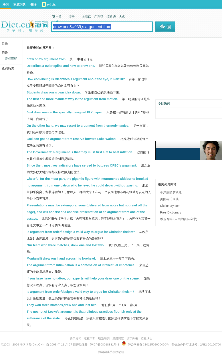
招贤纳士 (146, 338)
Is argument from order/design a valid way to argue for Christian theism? (80, 291)
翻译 (33, 4)
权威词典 (19, 4)
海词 (5, 4)
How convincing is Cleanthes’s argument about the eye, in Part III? (76, 79)
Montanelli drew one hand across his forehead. (61, 258)
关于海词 (75, 338)
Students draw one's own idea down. (54, 92)
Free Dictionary (170, 212)
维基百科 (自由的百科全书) (178, 219)
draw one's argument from (46, 59)
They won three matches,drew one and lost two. (62, 305)
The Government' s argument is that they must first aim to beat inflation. (80, 152)
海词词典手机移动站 (111, 352)
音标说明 (11, 58)
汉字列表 (132, 338)
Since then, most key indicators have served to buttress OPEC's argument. (82, 165)
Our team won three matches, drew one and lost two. (66, 245)
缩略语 (111, 16)
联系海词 (104, 338)
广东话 (98, 16)
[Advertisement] (188, 70)
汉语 (71, 16)
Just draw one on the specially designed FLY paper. (65, 112)
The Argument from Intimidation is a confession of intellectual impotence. (81, 265)
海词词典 (25, 344)
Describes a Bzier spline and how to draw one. (61, 66)
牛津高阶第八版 (171, 192)
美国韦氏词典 (169, 199)
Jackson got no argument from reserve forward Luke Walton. (72, 139)
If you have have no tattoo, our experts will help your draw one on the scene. (83, 278)
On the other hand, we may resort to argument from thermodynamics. (78, 125)
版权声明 (89, 338)
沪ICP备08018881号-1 (104, 344)
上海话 (86, 16)
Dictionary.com (170, 206)
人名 (122, 16)
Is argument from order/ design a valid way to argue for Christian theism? (81, 232)
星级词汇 (118, 338)
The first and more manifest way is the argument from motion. (72, 99)
